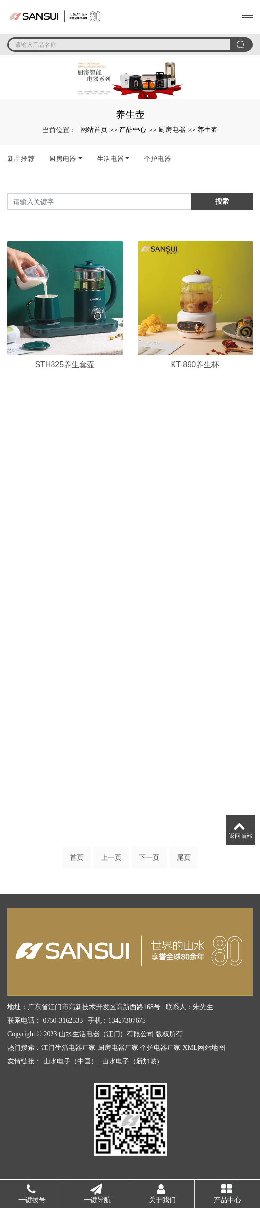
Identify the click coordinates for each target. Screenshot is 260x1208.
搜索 (222, 201)
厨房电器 (172, 129)
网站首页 (93, 129)
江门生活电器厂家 (68, 1047)
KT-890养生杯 (195, 405)
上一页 (111, 861)
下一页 (149, 861)
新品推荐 (21, 158)
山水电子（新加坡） (132, 1061)
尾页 (184, 861)
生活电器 (110, 158)
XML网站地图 (204, 1047)
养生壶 (207, 129)
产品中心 (132, 129)
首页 (77, 861)
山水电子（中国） (70, 1061)
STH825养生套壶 (65, 405)
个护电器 (157, 158)
